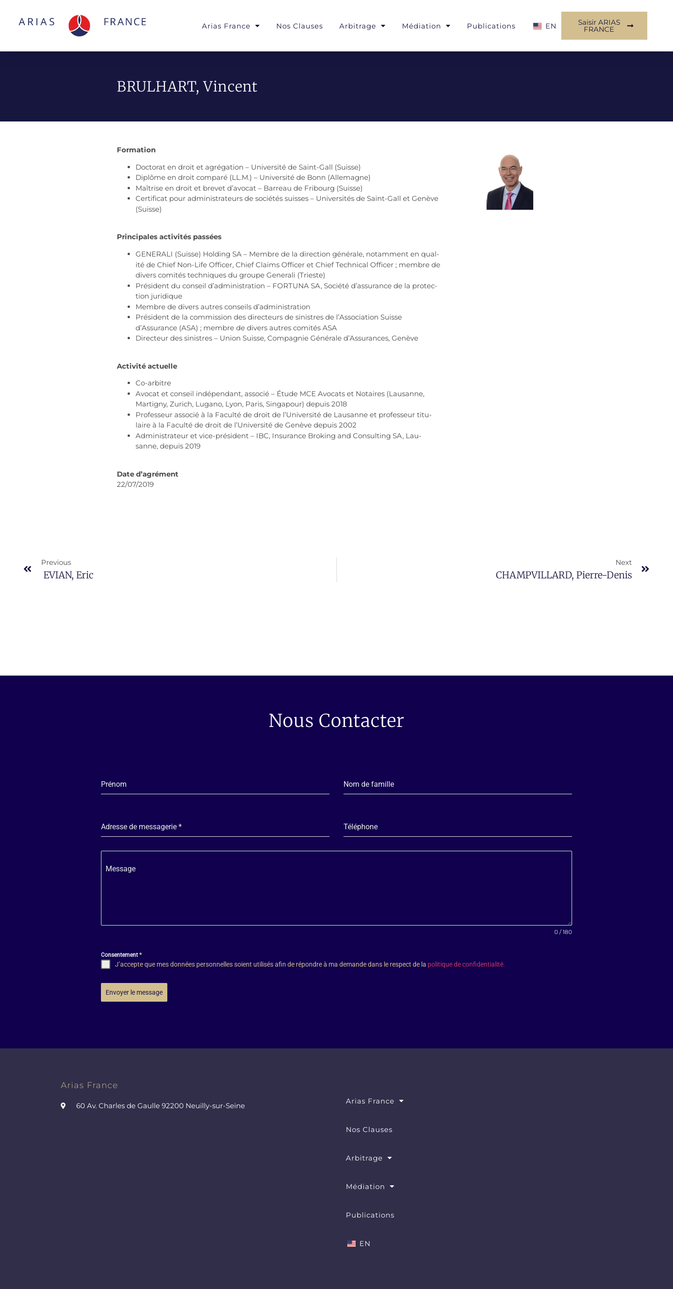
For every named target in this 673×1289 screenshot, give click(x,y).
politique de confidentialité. (466, 964)
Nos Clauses (299, 25)
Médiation (426, 26)
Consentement (121, 955)
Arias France (231, 26)
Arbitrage (362, 26)
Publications (491, 25)
